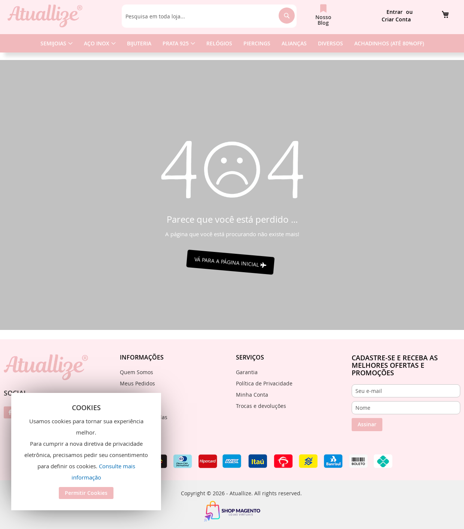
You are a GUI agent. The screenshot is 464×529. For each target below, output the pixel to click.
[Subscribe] (367, 424)
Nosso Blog (323, 19)
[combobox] (209, 16)
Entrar (394, 11)
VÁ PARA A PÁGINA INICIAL (231, 262)
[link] (445, 14)
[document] (86, 451)
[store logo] (44, 15)
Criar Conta (396, 19)
